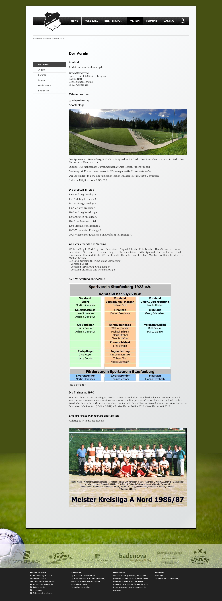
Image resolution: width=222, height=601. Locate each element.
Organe (41, 80)
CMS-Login (158, 576)
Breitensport (114, 20)
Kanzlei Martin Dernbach (84, 576)
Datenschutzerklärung (42, 593)
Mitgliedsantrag (80, 100)
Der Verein (59, 39)
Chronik (42, 75)
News (74, 20)
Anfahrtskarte (39, 587)
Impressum (37, 590)
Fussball (91, 20)
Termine (151, 20)
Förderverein (44, 85)
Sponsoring (43, 90)
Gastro (168, 20)
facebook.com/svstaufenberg (166, 578)
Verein (135, 20)
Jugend (41, 70)
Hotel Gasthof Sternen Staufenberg (89, 578)
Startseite (37, 39)
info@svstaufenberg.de (43, 584)
